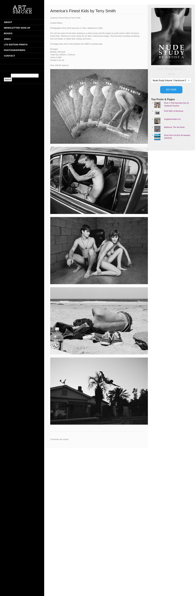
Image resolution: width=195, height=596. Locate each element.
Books (8, 33)
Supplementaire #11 (172, 119)
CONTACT (9, 55)
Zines (7, 39)
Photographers (14, 50)
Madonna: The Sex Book (174, 127)
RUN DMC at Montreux (173, 111)
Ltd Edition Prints (15, 44)
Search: (7, 76)
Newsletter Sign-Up (17, 27)
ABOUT (8, 22)
